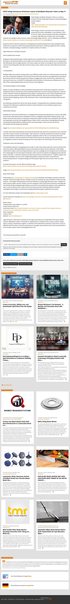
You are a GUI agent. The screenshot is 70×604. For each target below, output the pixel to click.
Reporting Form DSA (39, 599)
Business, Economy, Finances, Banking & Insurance (27, 13)
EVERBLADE (40, 474)
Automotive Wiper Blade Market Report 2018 (48, 527)
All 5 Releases (6, 385)
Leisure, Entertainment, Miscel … (16, 300)
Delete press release (10, 263)
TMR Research (6, 527)
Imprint (5, 599)
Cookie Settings (48, 599)
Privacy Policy (11, 599)
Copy (64, 244)
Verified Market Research (43, 419)
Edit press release (25, 263)
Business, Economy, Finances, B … (51, 352)
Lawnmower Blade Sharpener (9, 474)
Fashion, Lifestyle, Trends (14, 352)
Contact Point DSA (29, 599)
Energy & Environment (14, 526)
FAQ (2, 599)
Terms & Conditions (19, 599)
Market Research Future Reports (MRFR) (12, 419)
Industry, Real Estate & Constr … (50, 417)
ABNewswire (15, 15)
